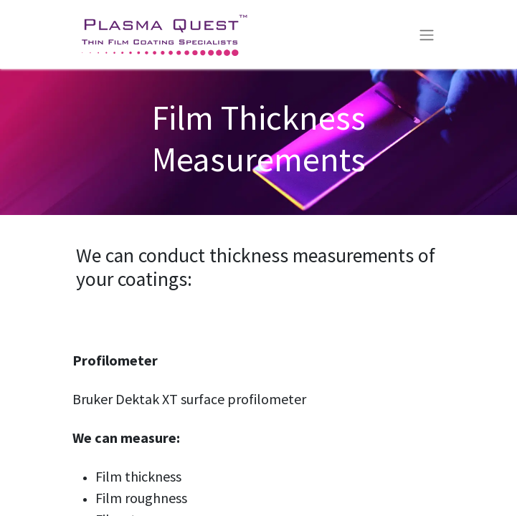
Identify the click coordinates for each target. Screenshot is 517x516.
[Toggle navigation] (427, 34)
